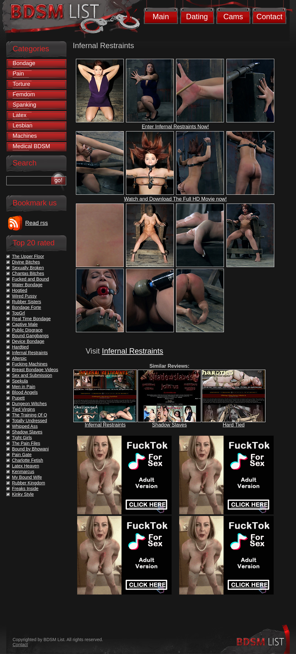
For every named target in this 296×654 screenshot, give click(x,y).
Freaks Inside (25, 488)
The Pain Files (26, 443)
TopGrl (18, 313)
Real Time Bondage (31, 318)
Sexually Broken (28, 267)
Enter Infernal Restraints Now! (175, 126)
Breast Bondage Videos (35, 369)
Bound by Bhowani (30, 448)
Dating (197, 16)
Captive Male (25, 324)
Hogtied (19, 290)
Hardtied (20, 346)
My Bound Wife (27, 477)
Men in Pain (23, 386)
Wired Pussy (24, 296)
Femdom (24, 94)
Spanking (24, 105)
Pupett (18, 397)
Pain (18, 73)
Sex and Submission (32, 375)
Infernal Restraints (132, 351)
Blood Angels (25, 392)
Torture (21, 84)
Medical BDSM (31, 146)
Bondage (24, 63)
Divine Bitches (26, 262)
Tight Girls (22, 437)
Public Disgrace (27, 330)
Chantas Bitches (28, 273)
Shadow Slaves (169, 425)
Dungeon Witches (29, 403)
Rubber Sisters (26, 301)
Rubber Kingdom (28, 482)
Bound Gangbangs (30, 335)
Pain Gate (21, 454)
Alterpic (19, 358)
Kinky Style (23, 494)
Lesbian (22, 125)
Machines (25, 136)
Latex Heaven (25, 465)
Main (160, 16)
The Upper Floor (28, 256)
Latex (19, 115)
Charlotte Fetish (27, 460)
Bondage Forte (26, 307)
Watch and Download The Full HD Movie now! (175, 199)
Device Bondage (28, 341)
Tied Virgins (23, 409)
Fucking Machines (30, 363)
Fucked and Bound (30, 279)
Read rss (36, 223)
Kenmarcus (23, 471)
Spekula (20, 380)
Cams (233, 16)
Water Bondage (27, 284)
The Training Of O (29, 414)
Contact (269, 16)
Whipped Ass (25, 426)
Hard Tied (233, 425)
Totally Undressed (29, 420)
